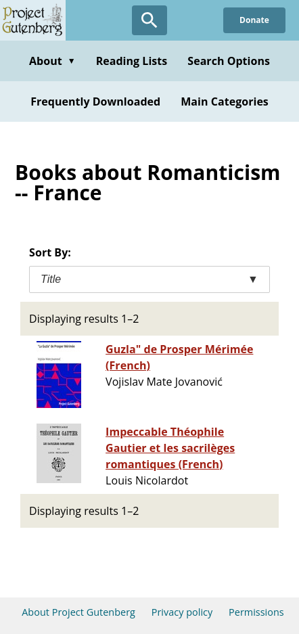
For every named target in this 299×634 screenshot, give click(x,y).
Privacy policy (182, 612)
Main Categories (225, 101)
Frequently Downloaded (95, 101)
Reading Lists (132, 60)
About (52, 61)
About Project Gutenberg (78, 612)
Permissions (256, 612)
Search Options (228, 60)
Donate (254, 20)
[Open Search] (149, 20)
